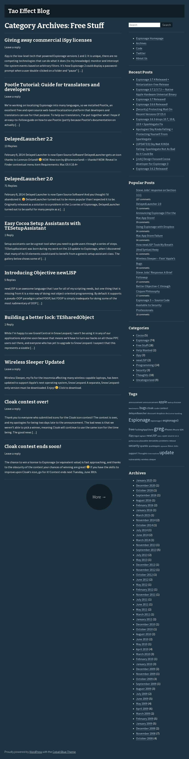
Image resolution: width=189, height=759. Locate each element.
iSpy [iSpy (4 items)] (131, 435)
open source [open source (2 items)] (168, 435)
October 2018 (144, 490)
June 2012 (142, 579)
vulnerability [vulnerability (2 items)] (135, 459)
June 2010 (142, 639)
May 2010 (141, 644)
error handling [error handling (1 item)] (176, 413)
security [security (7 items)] (134, 446)
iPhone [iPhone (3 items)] (168, 429)
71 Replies (11, 185)
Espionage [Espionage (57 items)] (139, 420)
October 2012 (144, 574)
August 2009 (143, 688)
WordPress (35, 752)
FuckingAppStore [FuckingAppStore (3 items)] (144, 429)
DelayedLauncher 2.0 (29, 179)
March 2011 (143, 614)
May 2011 (141, 609)
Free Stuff (142, 345)
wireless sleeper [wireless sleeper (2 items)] (148, 459)
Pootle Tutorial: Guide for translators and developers (52, 87)
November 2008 (145, 733)
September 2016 (146, 495)
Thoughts (142, 375)
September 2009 (146, 684)
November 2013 (145, 545)
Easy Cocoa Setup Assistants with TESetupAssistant (43, 226)
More (99, 497)
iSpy (138, 355)
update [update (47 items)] (166, 452)
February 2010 (144, 659)
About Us (141, 58)
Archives (141, 43)
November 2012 (145, 570)
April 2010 (142, 649)
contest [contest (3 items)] (163, 408)
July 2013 (142, 555)
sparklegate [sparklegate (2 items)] (154, 445)
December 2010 (145, 624)
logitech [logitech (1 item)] (143, 436)
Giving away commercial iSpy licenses (48, 40)
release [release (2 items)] (172, 440)
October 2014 (144, 525)
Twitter (141, 53)
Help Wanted (144, 350)
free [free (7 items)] (131, 429)
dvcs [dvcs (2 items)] (167, 413)
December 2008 (145, 728)
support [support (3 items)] (133, 453)
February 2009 (144, 718)
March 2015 (143, 515)
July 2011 (142, 599)
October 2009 (144, 679)
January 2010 (144, 664)
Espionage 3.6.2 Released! (152, 168)
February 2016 (144, 505)
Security (141, 370)
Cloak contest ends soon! (33, 446)
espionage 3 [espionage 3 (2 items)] (156, 420)
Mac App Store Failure (149, 235)
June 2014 (142, 535)
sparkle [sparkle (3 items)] (144, 445)
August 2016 (143, 500)
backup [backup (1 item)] (171, 402)
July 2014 (142, 530)
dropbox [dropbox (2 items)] (160, 413)
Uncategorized (145, 380)
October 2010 (144, 629)
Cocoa (140, 335)
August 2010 (143, 634)
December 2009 (145, 669)
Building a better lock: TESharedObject (49, 317)
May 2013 (141, 560)
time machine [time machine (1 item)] (153, 453)
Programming (145, 365)
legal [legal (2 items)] (136, 435)
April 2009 (142, 708)
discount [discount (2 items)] (151, 413)
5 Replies (10, 280)
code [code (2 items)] (156, 408)
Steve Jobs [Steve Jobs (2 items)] (173, 445)
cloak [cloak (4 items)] (150, 408)
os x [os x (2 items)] (177, 435)
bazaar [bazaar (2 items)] (177, 402)
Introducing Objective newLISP (40, 273)
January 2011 (144, 619)
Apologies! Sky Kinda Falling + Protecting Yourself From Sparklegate (154, 134)
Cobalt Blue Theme (64, 752)
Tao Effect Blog (29, 11)
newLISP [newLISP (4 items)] (151, 435)
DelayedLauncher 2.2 (29, 139)
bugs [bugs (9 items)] (142, 408)
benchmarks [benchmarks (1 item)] (134, 408)
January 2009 (144, 723)
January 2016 (144, 510)
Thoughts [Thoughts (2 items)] (142, 453)
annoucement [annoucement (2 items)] (135, 402)
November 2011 (145, 594)
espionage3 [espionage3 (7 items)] (170, 420)
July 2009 (142, 694)
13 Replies (11, 146)
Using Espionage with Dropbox (155, 226)
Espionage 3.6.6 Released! (152, 104)
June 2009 (142, 698)
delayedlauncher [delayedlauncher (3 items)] (138, 413)
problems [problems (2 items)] (164, 440)
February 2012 (144, 589)
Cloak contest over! (26, 402)
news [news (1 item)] (159, 436)
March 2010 (143, 654)
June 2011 (142, 604)
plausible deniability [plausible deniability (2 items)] (149, 440)
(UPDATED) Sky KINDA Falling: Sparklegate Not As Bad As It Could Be (155, 149)
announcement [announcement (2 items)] (150, 402)
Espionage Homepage (149, 38)
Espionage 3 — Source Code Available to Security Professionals (153, 305)
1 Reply (9, 235)
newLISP (141, 360)
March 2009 (143, 713)
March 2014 (143, 540)
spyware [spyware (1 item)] (163, 446)
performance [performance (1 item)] (134, 441)
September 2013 (146, 550)
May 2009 (141, 703)
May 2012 (141, 584)
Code (139, 48)
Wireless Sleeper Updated (35, 362)
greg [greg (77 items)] (159, 428)
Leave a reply (12, 47)
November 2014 (145, 520)
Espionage (142, 340)
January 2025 (144, 480)
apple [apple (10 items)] (163, 402)
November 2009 (145, 674)
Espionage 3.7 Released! (151, 99)
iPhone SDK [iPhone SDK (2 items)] (178, 429)
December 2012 (145, 564)
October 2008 (144, 738)
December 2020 (145, 485)
